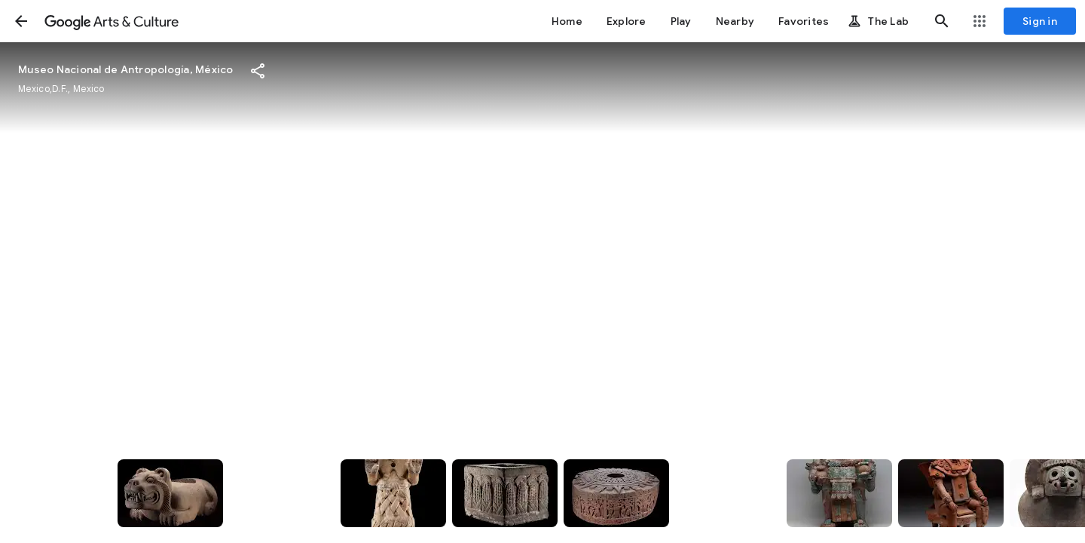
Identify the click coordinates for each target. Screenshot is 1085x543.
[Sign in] (1040, 21)
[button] (21, 21)
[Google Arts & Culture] (111, 21)
